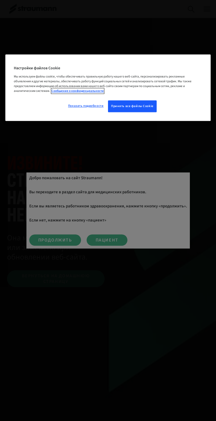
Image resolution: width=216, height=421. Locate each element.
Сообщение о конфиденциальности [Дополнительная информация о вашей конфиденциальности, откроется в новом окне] (77, 90)
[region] (108, 87)
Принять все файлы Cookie (132, 106)
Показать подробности (86, 105)
